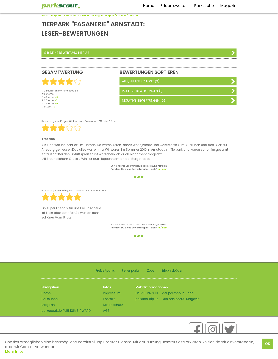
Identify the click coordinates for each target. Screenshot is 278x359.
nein (164, 169)
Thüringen (97, 15)
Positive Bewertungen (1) (142, 91)
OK (267, 343)
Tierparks (56, 15)
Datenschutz (113, 305)
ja (159, 169)
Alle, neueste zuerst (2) (141, 81)
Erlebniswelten (174, 5)
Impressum (112, 293)
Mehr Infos (14, 351)
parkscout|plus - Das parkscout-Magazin (167, 299)
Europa (68, 15)
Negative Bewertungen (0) (143, 100)
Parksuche (204, 5)
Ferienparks (131, 270)
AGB (106, 311)
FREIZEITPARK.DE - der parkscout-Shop (164, 293)
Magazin (228, 5)
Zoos (150, 270)
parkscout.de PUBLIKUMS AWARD (66, 311)
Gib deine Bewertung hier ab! (67, 53)
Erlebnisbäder (172, 270)
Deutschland (81, 15)
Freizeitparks (105, 270)
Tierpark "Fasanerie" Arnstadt (121, 15)
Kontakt (109, 299)
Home (148, 5)
